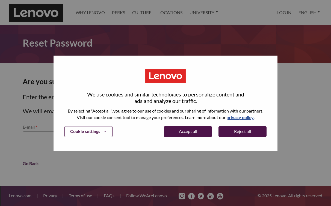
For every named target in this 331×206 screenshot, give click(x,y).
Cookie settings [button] (85, 131)
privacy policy (240, 117)
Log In (284, 12)
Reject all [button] (242, 131)
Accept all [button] (188, 131)
